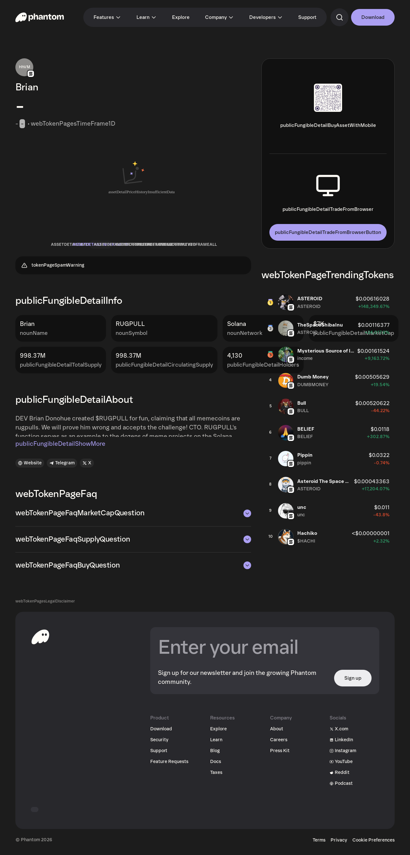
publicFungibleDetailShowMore (60, 448)
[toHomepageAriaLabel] (40, 640)
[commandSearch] (339, 17)
